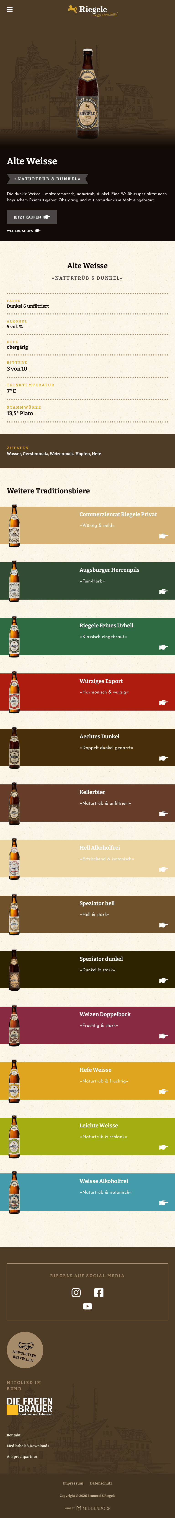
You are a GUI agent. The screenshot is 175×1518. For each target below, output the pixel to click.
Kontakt (14, 1435)
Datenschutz (101, 1483)
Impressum (73, 1483)
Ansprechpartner (22, 1456)
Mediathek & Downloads (28, 1446)
